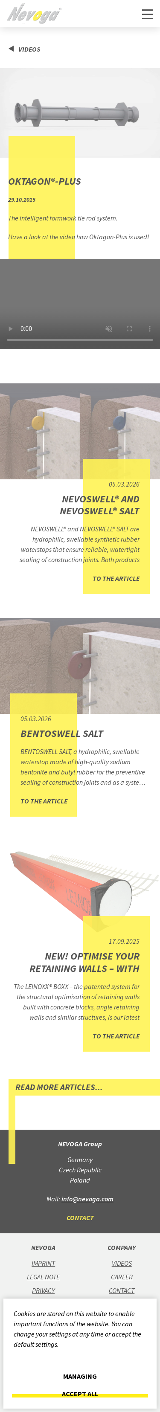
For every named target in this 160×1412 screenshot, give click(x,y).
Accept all (80, 1393)
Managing (80, 1376)
